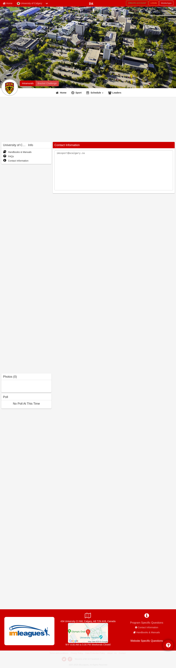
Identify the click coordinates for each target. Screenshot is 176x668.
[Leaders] (115, 92)
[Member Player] (91, 3)
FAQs (8, 156)
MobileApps (166, 3)
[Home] (61, 92)
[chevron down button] (47, 3)
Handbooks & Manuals (17, 152)
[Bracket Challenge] (47, 83)
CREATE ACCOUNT (137, 3)
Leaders (116, 92)
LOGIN (154, 3)
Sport (78, 92)
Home (63, 92)
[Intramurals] (28, 83)
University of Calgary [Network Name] (29, 3)
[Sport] (77, 92)
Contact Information (15, 160)
